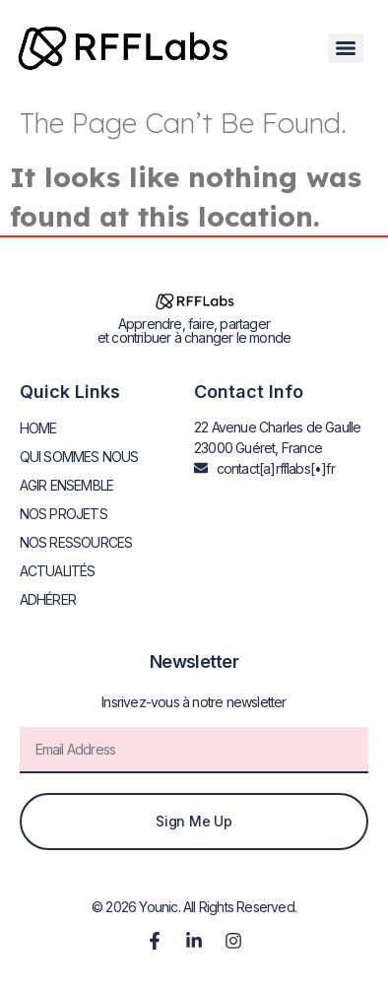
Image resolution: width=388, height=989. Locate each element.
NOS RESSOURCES (76, 542)
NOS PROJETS (63, 513)
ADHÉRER (48, 599)
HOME (38, 428)
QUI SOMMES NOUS (79, 456)
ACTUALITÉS (58, 570)
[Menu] (345, 48)
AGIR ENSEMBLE (67, 485)
